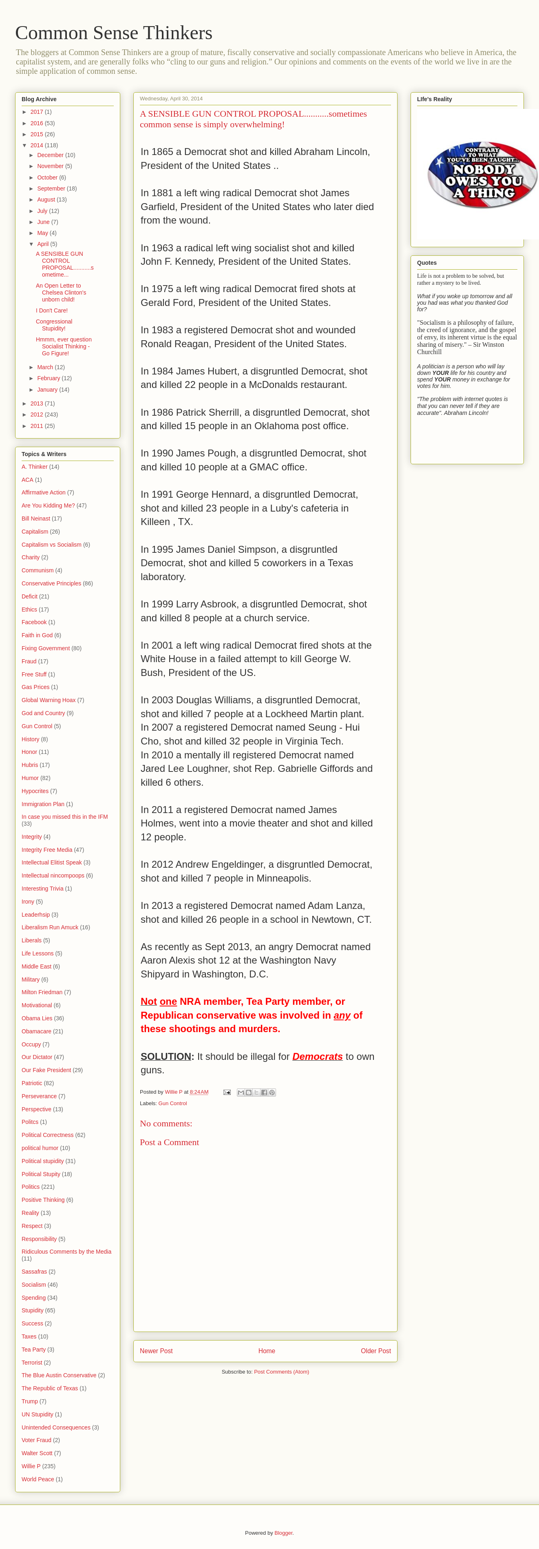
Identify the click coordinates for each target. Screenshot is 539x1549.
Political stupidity (43, 1161)
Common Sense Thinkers (113, 32)
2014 (38, 145)
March (46, 367)
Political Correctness (48, 1135)
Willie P (31, 1466)
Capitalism (35, 531)
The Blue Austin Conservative (59, 1375)
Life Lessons (38, 953)
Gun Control (173, 1103)
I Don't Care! (52, 310)
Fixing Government (46, 648)
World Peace (38, 1479)
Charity (31, 557)
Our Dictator (37, 1057)
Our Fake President (46, 1070)
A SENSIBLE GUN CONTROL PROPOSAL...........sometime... (65, 263)
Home (267, 1350)
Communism (38, 570)
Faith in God (37, 635)
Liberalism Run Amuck (50, 927)
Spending (34, 1297)
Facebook (34, 622)
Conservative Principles (51, 583)
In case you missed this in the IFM (65, 816)
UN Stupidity (37, 1414)
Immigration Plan (43, 804)
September (51, 188)
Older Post (376, 1350)
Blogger (283, 1533)
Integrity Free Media (47, 850)
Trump (30, 1401)
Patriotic (32, 1083)
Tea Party (34, 1349)
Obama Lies (37, 1018)
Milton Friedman (42, 992)
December (51, 155)
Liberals (32, 940)
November (51, 166)
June (44, 222)
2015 (38, 134)
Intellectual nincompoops (53, 875)
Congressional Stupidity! (54, 325)
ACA (27, 479)
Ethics (29, 609)
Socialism (34, 1284)
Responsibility (39, 1239)
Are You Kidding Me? (48, 505)
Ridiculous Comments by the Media (66, 1251)
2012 (38, 414)
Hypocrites (35, 791)
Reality (30, 1213)
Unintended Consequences (56, 1427)
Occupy (31, 1044)
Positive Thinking (43, 1200)
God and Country (43, 713)
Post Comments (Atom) (281, 1372)
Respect (32, 1226)
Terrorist (32, 1362)
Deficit (30, 596)
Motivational (37, 1005)
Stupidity (33, 1310)
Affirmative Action (44, 492)
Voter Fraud (36, 1440)
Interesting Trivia (43, 888)
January (48, 389)
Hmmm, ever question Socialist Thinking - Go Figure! (64, 346)
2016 (38, 123)
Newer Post (156, 1350)
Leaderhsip (36, 914)
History (31, 739)
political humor (40, 1148)
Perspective (36, 1109)
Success (32, 1323)
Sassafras (34, 1271)
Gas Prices (35, 687)
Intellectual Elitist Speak (52, 862)
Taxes (29, 1336)
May (43, 233)
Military (31, 979)
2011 (38, 426)
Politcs (30, 1122)
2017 (38, 112)
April (43, 244)
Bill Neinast (36, 518)
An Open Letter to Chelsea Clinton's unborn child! (61, 292)
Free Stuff (34, 674)
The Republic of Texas (50, 1388)
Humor (30, 778)
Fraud (29, 661)
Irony (28, 901)
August (46, 199)
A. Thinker (35, 466)
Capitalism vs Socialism (52, 544)
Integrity (32, 836)
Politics (31, 1186)
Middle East (36, 966)
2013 (38, 403)
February (49, 378)
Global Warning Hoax (49, 700)
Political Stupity (41, 1174)
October (48, 177)
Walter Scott (37, 1453)
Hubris (30, 765)
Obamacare (36, 1031)
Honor (29, 752)
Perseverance (39, 1096)
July (43, 211)
